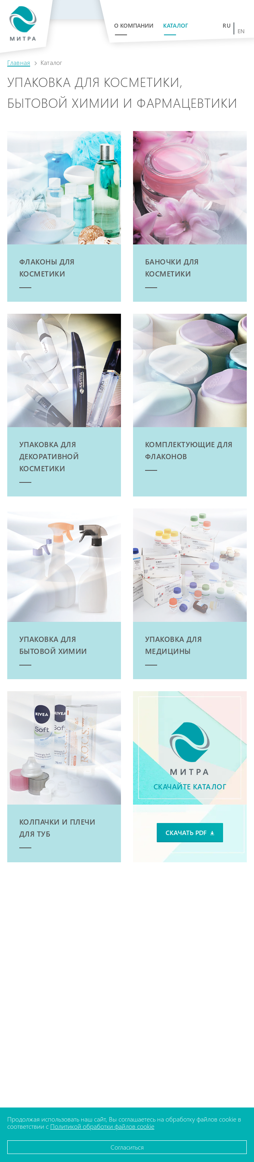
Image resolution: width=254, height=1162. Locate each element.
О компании (134, 25)
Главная (18, 62)
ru (227, 25)
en (241, 31)
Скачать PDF (190, 832)
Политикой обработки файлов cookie (102, 1126)
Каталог (175, 25)
